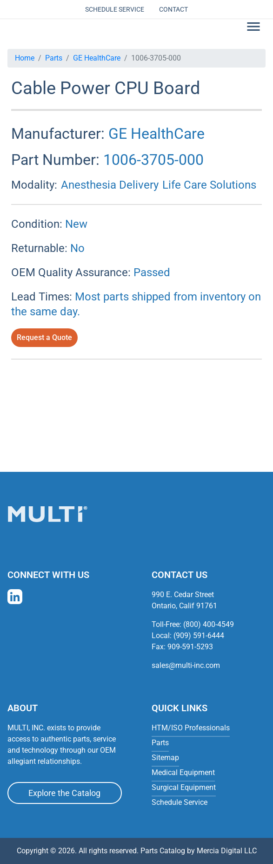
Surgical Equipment (184, 787)
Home (24, 58)
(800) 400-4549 (208, 624)
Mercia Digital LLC (227, 850)
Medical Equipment (183, 772)
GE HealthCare (96, 58)
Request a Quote (44, 337)
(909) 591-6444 (198, 635)
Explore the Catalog (64, 793)
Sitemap (165, 757)
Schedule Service (114, 9)
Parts (53, 58)
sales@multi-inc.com (186, 665)
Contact (173, 9)
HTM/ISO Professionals (191, 727)
